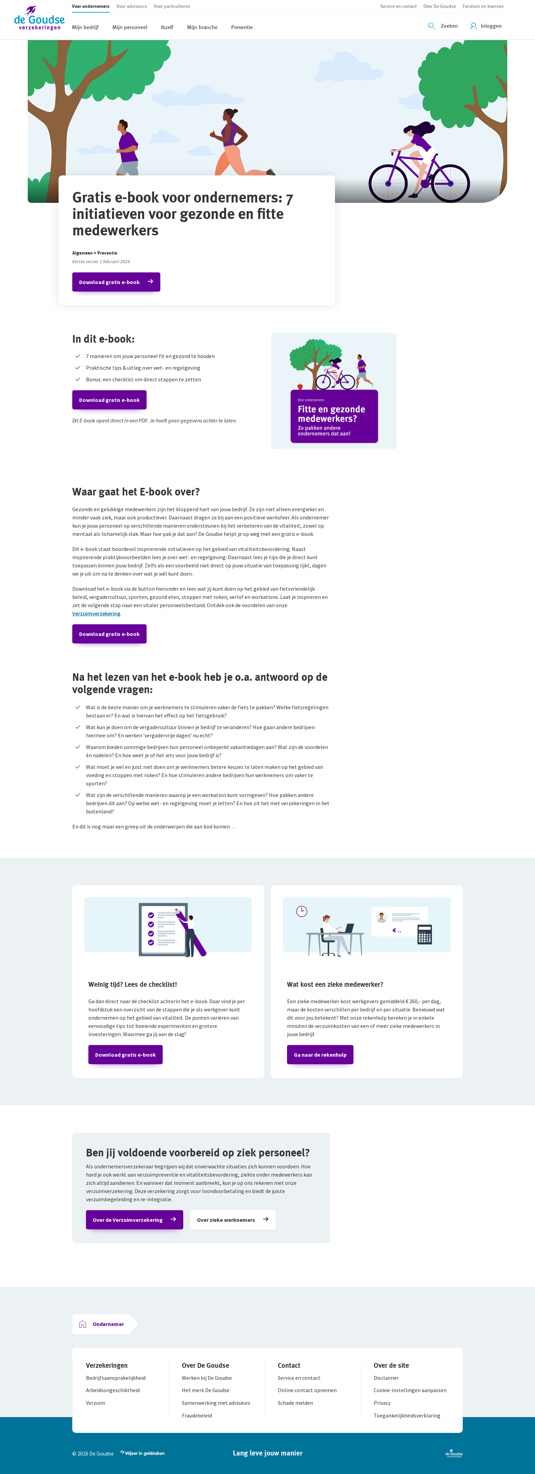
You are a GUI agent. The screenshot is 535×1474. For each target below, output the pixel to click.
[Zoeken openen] (444, 26)
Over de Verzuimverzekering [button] (128, 1219)
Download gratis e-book (109, 399)
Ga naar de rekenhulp (320, 1054)
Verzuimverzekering (96, 613)
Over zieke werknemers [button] (226, 1219)
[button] (43, 19)
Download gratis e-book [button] (109, 282)
